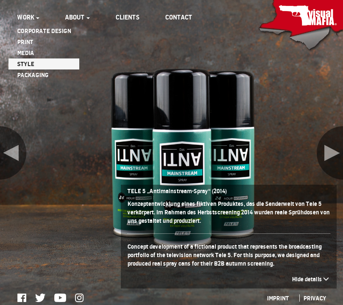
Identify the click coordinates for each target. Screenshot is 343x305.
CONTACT (178, 17)
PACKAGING (32, 74)
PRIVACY (314, 298)
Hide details (310, 279)
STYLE (25, 63)
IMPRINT (278, 298)
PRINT (25, 41)
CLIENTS (127, 17)
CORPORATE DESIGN (44, 30)
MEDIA (25, 52)
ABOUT (77, 17)
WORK (28, 17)
